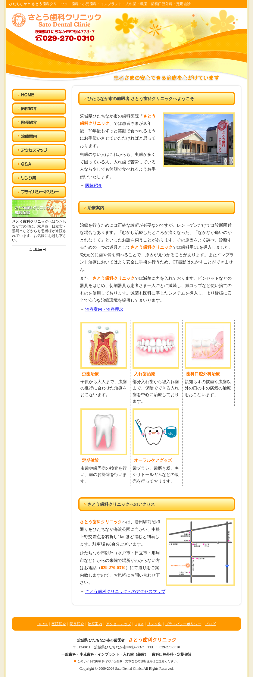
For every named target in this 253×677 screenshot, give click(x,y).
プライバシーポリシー (183, 624)
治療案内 (95, 624)
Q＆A (139, 624)
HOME (42, 624)
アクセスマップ (118, 624)
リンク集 (154, 624)
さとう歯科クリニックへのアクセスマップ (125, 591)
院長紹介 (77, 624)
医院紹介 (93, 185)
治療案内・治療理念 (104, 309)
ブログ (210, 624)
